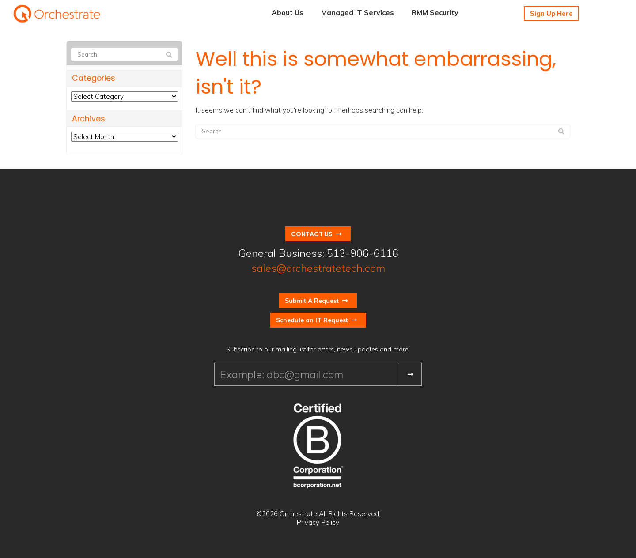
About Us (287, 12)
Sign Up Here (551, 13)
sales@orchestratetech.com (318, 268)
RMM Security (435, 12)
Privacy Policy (318, 522)
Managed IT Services (357, 12)
